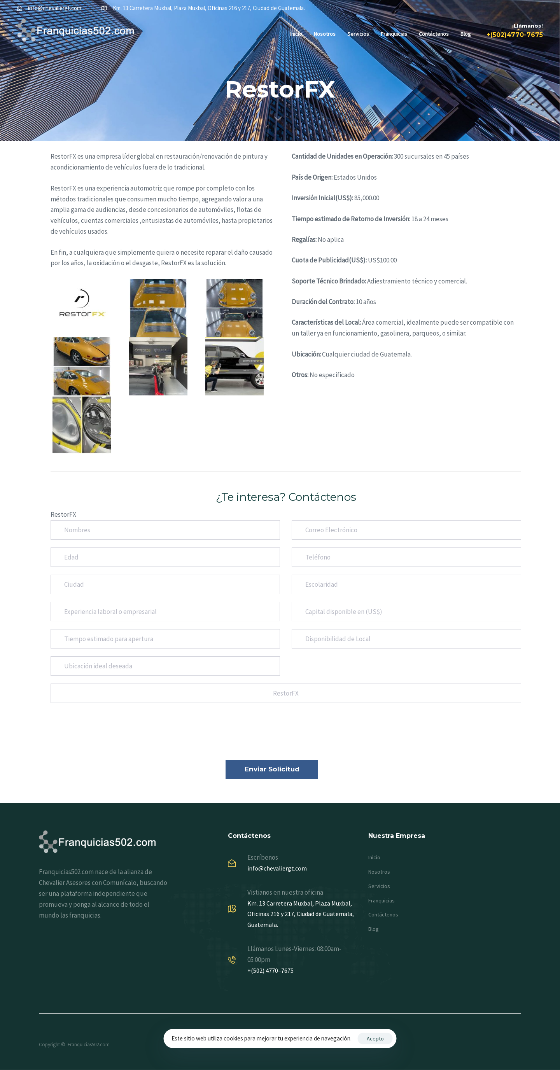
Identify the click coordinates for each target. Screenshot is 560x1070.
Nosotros (325, 33)
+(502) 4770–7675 (270, 970)
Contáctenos (434, 33)
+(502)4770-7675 (514, 34)
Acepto (375, 1038)
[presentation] (110, 737)
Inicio (296, 33)
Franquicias (394, 33)
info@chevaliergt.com (277, 868)
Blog (465, 33)
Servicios (358, 33)
